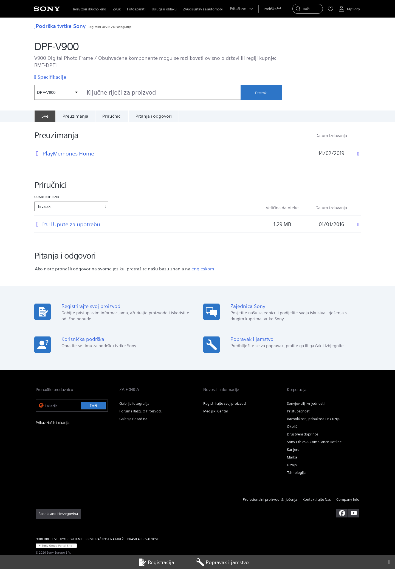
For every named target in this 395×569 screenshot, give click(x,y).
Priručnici (112, 116)
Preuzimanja (75, 116)
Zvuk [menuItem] (116, 9)
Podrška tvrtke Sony (60, 26)
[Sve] (44, 116)
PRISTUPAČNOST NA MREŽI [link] (105, 539)
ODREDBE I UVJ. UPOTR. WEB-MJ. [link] (59, 539)
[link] (58, 514)
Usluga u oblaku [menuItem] (164, 9)
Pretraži (261, 93)
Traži (93, 405)
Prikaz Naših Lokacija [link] (52, 422)
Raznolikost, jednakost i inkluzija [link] (313, 419)
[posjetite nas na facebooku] (342, 513)
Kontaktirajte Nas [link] (317, 499)
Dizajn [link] (292, 465)
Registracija (156, 562)
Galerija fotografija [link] (134, 403)
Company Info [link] (347, 499)
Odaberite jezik (46, 197)
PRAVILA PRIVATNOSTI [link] (143, 539)
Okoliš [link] (292, 426)
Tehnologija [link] (296, 472)
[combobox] (137, 92)
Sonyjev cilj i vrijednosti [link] (306, 403)
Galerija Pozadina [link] (133, 419)
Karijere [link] (293, 449)
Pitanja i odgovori (154, 116)
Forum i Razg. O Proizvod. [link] (140, 411)
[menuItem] (272, 9)
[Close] (391, 562)
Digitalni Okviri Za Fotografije (110, 27)
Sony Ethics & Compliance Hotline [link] (314, 442)
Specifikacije (52, 77)
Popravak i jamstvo (222, 562)
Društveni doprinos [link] (302, 434)
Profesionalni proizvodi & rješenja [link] (270, 499)
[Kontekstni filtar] (57, 92)
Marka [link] (292, 457)
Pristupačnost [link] (298, 411)
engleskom (202, 268)
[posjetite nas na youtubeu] (353, 513)
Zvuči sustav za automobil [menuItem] (203, 9)
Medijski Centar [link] (215, 411)
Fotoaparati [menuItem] (136, 9)
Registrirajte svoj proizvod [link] (224, 403)
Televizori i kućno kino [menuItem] (89, 9)
